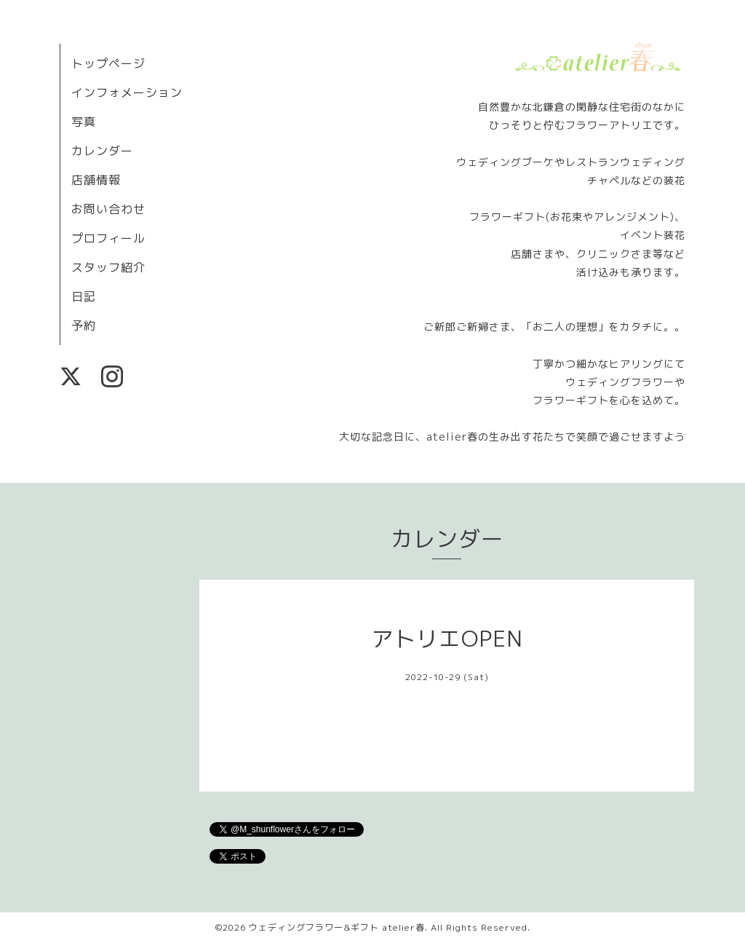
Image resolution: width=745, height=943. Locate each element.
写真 (83, 122)
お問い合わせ (108, 209)
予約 (83, 325)
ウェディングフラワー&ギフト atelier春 (337, 927)
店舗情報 (96, 180)
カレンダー (102, 151)
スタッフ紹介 (108, 267)
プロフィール (108, 238)
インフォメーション (127, 92)
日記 (83, 296)
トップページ (108, 63)
